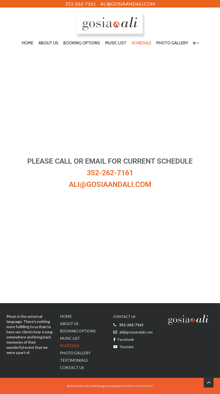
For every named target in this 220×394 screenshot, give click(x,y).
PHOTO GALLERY (75, 353)
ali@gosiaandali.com (136, 332)
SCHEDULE (70, 345)
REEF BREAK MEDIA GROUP (137, 386)
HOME (66, 316)
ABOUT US (69, 323)
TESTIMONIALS (74, 360)
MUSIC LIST (70, 338)
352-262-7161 (131, 325)
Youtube (126, 346)
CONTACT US (72, 367)
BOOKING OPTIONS (78, 331)
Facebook (126, 339)
